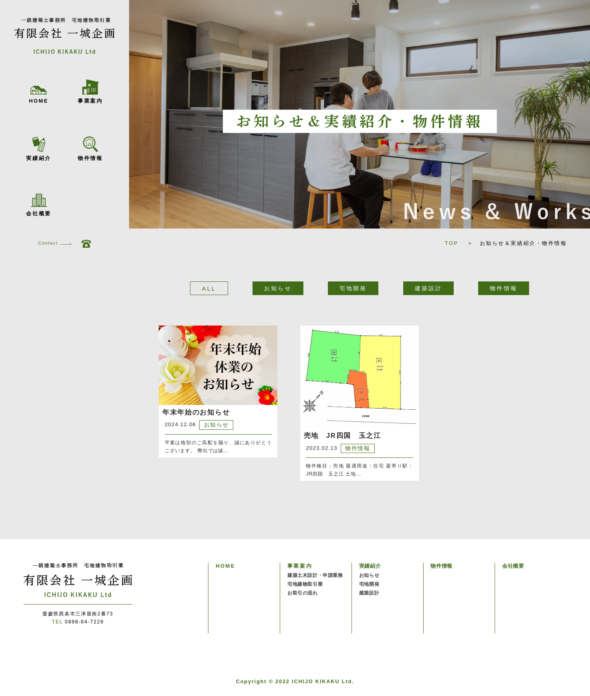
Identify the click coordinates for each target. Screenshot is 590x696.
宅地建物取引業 (305, 584)
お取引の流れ (302, 593)
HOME (38, 95)
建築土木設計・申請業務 (315, 575)
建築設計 (369, 593)
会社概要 (38, 205)
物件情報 (90, 148)
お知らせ (369, 575)
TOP (455, 243)
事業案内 (90, 91)
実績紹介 (38, 149)
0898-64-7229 (78, 622)
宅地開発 (369, 584)
